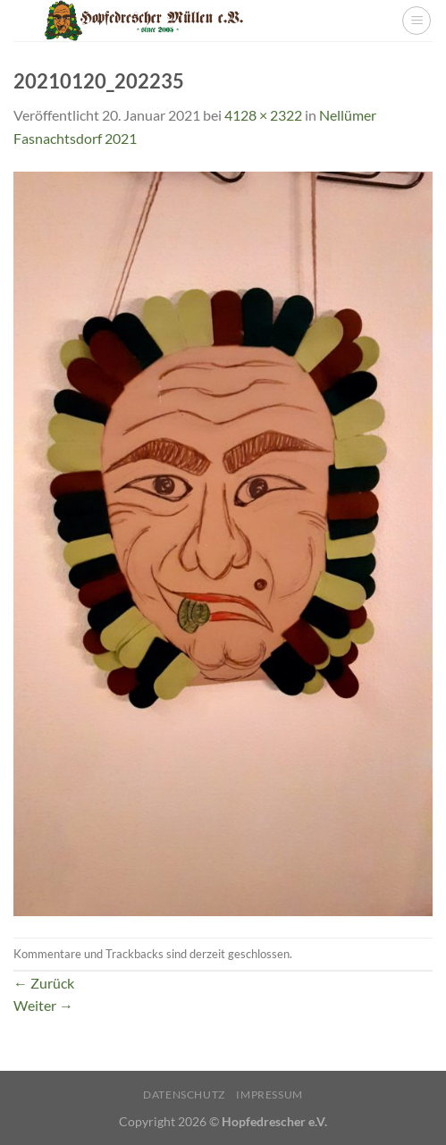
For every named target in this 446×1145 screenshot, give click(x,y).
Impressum (269, 1094)
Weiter (43, 1005)
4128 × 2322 (263, 114)
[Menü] (416, 20)
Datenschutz (184, 1094)
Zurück (43, 982)
